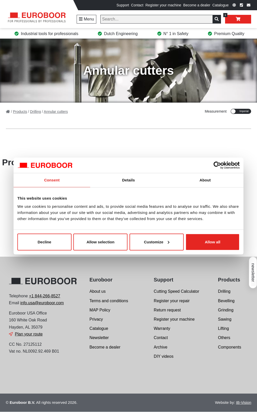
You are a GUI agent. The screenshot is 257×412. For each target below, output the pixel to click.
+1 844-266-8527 (44, 296)
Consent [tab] (52, 180)
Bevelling (226, 301)
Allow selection (100, 242)
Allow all (212, 242)
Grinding (225, 310)
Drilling (224, 291)
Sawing (224, 319)
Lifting (223, 328)
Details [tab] (128, 180)
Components (229, 347)
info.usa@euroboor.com (42, 303)
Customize (157, 242)
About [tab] (205, 180)
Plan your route (29, 334)
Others (224, 337)
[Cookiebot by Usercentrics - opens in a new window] (217, 165)
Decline (44, 242)
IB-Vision (243, 402)
